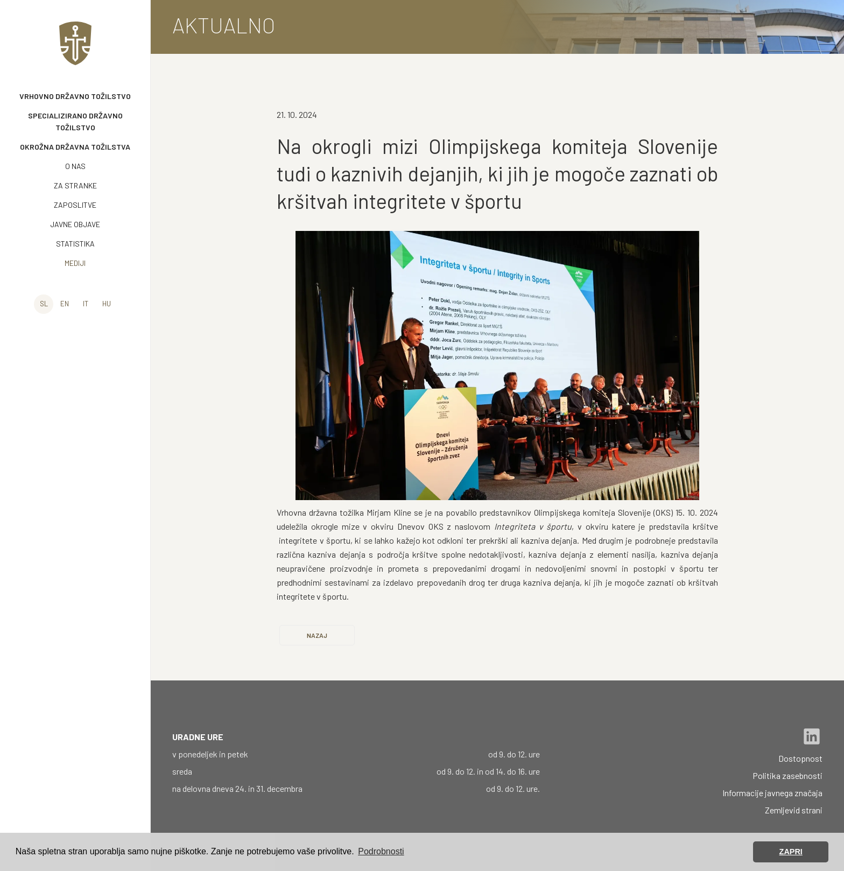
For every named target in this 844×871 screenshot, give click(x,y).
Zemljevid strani (793, 810)
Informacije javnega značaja (772, 793)
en (64, 303)
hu (106, 303)
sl (44, 303)
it (85, 303)
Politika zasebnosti (787, 775)
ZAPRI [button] (791, 851)
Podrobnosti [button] (381, 851)
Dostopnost (800, 758)
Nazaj (317, 635)
